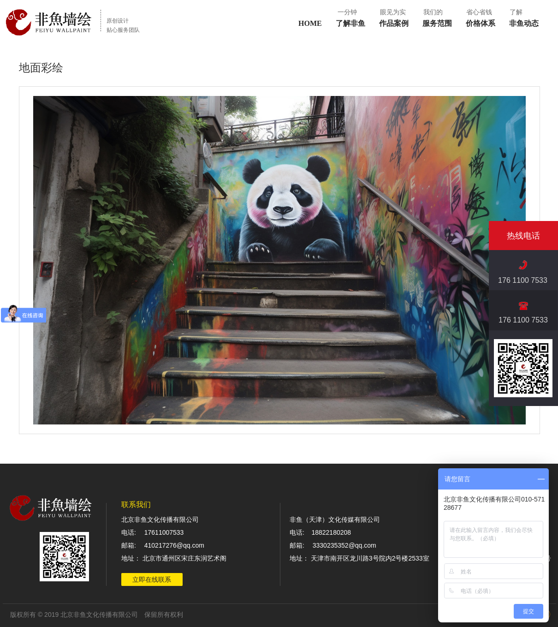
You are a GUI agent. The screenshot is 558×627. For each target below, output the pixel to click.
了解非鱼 (350, 23)
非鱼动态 (524, 23)
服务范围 (437, 23)
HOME (310, 23)
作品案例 (394, 23)
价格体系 (480, 23)
